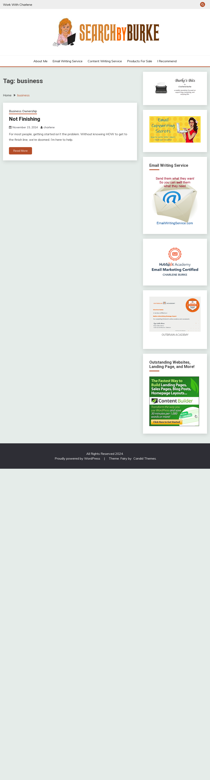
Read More (20, 150)
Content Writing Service (105, 61)
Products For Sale (139, 61)
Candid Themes (144, 458)
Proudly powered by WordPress (78, 458)
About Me (40, 61)
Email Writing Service (67, 61)
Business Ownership (23, 111)
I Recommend (167, 61)
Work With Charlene (17, 5)
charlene (49, 127)
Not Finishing (24, 119)
